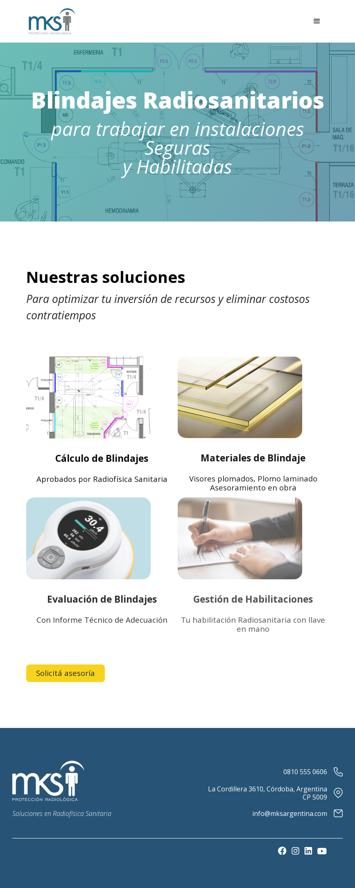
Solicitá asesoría (65, 673)
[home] (52, 21)
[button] (317, 21)
